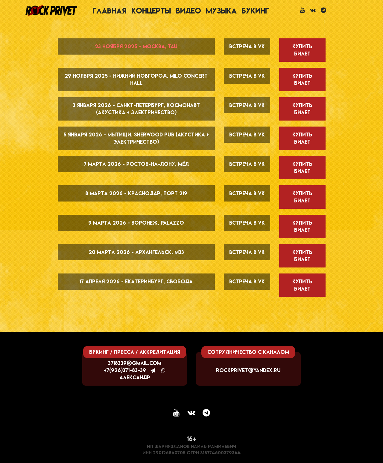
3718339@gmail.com (134, 363)
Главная (109, 10)
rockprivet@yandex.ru (248, 370)
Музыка (221, 10)
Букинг (255, 10)
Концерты (151, 10)
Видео (188, 10)
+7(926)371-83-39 (125, 370)
